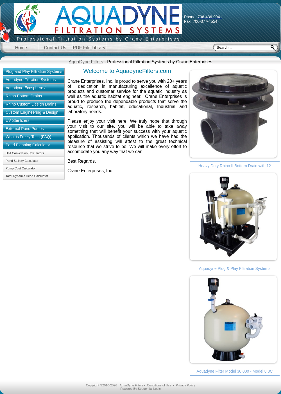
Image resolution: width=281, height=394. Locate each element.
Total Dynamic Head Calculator (27, 176)
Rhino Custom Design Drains (31, 104)
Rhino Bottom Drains (24, 96)
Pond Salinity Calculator (22, 160)
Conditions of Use (159, 385)
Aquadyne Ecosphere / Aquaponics (24, 89)
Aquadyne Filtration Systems (31, 79)
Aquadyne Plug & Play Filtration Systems (234, 268)
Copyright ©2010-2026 (101, 385)
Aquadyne (98, 23)
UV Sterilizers (18, 120)
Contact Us (55, 47)
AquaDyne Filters (86, 61)
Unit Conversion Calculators (25, 153)
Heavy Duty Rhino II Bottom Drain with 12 (234, 166)
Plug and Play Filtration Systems (34, 71)
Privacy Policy (185, 385)
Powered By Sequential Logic (140, 388)
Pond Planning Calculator (28, 145)
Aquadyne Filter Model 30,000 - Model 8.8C (235, 371)
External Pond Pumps (25, 128)
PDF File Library (89, 47)
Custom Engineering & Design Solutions (30, 113)
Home (21, 47)
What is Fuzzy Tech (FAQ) (28, 137)
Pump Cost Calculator (21, 168)
